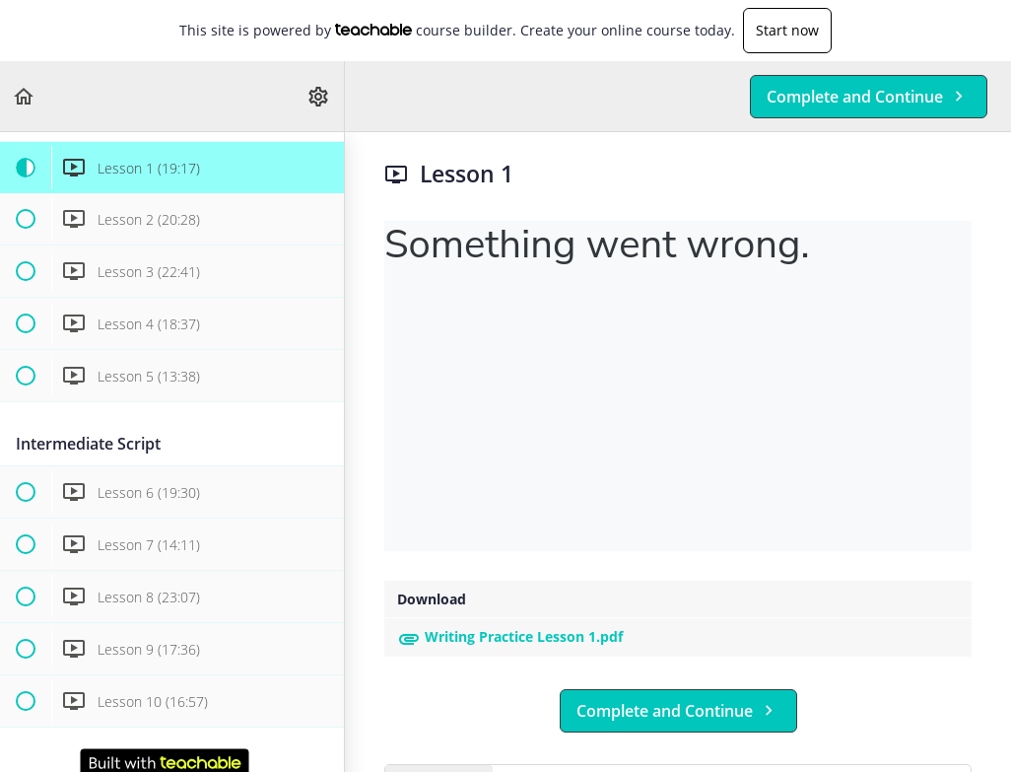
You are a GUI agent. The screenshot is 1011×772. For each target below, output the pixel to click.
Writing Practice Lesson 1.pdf (510, 636)
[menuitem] (319, 96)
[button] (24, 96)
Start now (787, 30)
